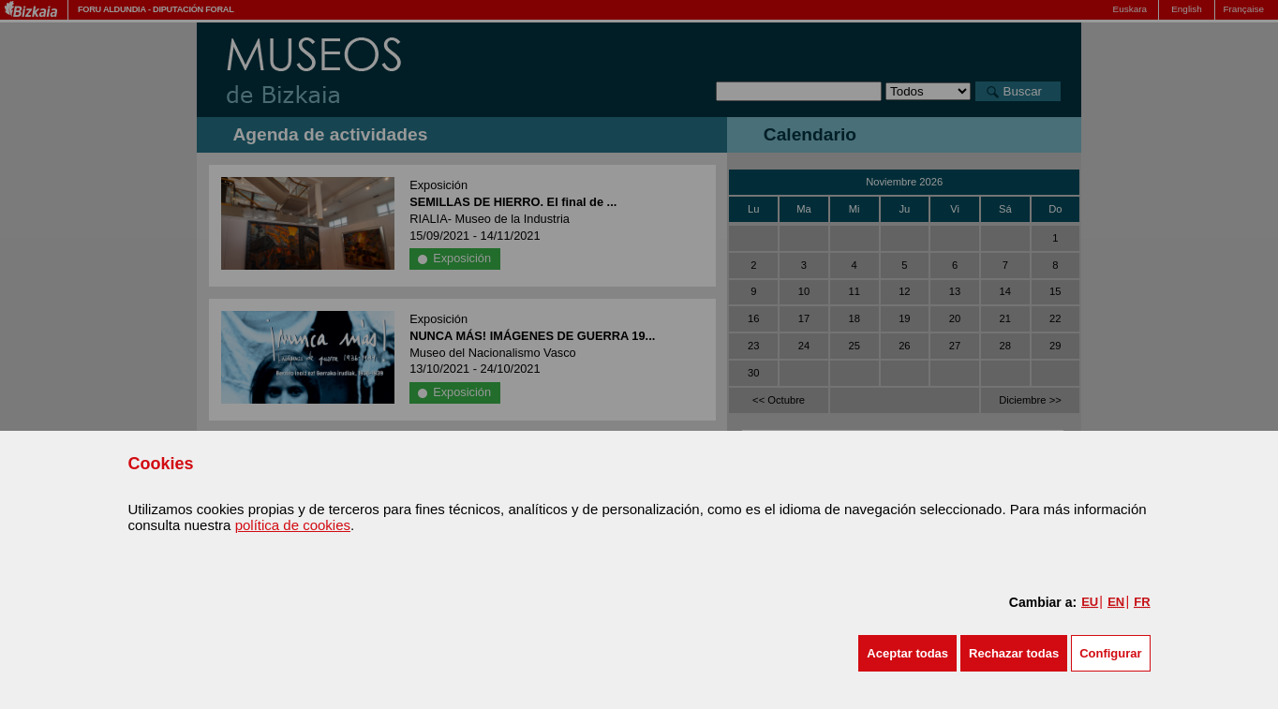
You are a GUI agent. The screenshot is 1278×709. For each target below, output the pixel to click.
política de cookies (292, 525)
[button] (907, 653)
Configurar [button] (1110, 653)
